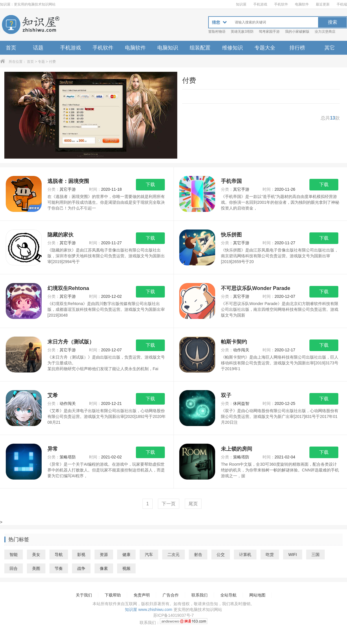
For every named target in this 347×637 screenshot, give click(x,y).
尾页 (193, 503)
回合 (14, 568)
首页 (11, 48)
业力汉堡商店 (325, 32)
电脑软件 (302, 4)
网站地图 (257, 595)
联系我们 (199, 595)
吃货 (270, 554)
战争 (81, 568)
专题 (41, 62)
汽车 (149, 554)
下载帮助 (113, 595)
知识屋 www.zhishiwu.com (148, 609)
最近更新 (323, 4)
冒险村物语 (217, 32)
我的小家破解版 (297, 32)
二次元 (173, 554)
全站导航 (228, 595)
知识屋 (241, 4)
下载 (150, 184)
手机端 (342, 4)
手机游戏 (260, 4)
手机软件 (281, 4)
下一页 (169, 503)
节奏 (59, 568)
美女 (36, 554)
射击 (198, 554)
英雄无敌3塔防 (242, 32)
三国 (315, 554)
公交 (221, 554)
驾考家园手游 (269, 32)
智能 (14, 554)
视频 (126, 568)
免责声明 (142, 595)
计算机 (245, 554)
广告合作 (171, 595)
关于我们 (84, 595)
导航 (59, 554)
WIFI (292, 554)
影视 (81, 554)
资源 (104, 554)
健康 (126, 554)
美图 (36, 568)
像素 (104, 568)
